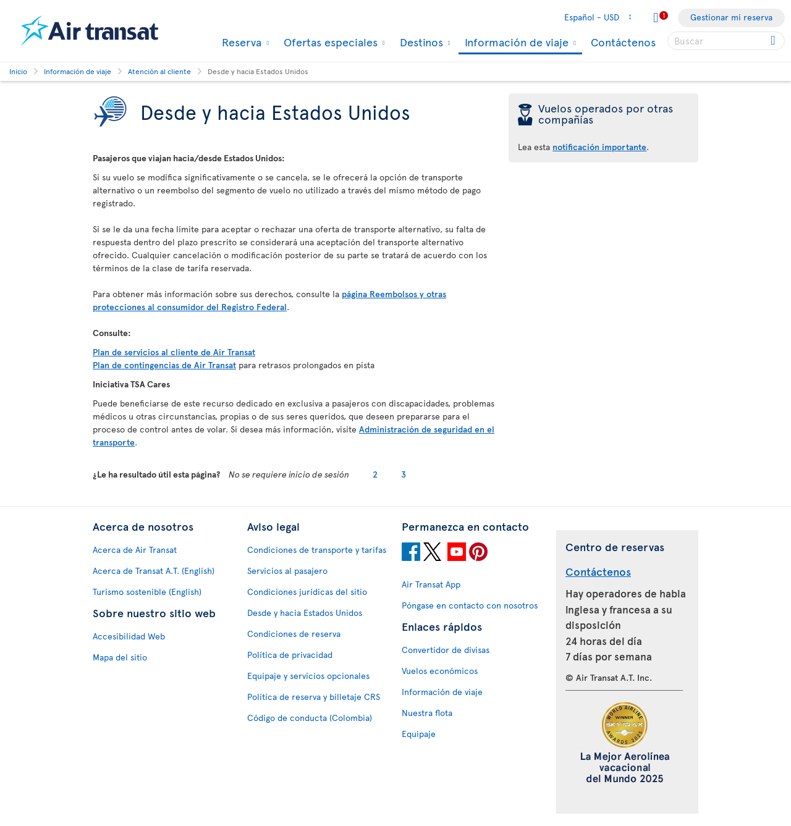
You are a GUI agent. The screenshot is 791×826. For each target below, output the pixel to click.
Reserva (240, 42)
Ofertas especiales (329, 42)
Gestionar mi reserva (731, 17)
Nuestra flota (427, 713)
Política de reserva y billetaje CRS (313, 696)
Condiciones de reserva (294, 633)
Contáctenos (623, 41)
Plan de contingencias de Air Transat (164, 365)
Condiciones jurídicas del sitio (307, 591)
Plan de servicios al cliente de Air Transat (174, 352)
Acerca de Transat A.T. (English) (153, 570)
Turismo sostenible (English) (147, 591)
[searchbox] (726, 41)
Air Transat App (431, 584)
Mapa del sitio (120, 657)
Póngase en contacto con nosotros (470, 605)
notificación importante (599, 147)
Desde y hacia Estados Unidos (304, 612)
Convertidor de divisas (445, 649)
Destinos (420, 42)
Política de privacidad (289, 654)
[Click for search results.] (774, 41)
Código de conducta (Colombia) (309, 717)
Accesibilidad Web (129, 636)
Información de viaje (515, 43)
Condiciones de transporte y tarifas (316, 549)
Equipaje (419, 734)
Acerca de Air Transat (135, 549)
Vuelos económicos (440, 670)
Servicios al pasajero (287, 570)
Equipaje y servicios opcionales (308, 675)
